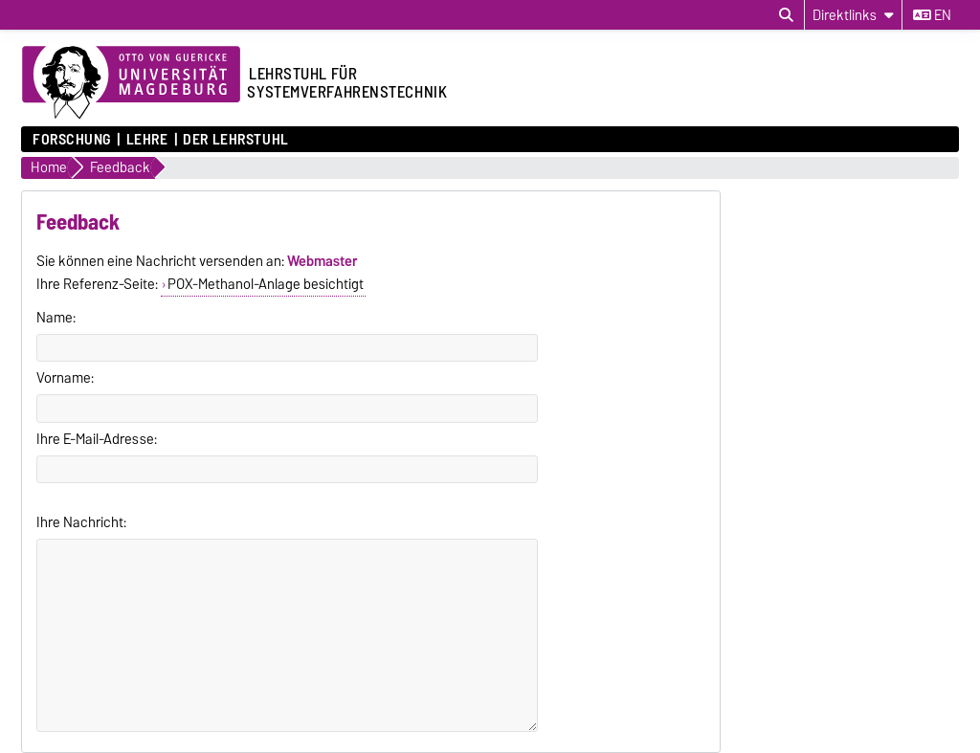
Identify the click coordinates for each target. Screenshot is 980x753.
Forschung (72, 139)
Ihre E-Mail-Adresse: (96, 439)
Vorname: (65, 377)
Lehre (147, 139)
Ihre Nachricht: (81, 522)
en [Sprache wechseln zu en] (932, 15)
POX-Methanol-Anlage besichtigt (265, 284)
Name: (56, 317)
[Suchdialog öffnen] (786, 15)
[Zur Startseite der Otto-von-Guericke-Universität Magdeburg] (131, 83)
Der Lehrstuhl (235, 139)
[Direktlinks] (853, 15)
